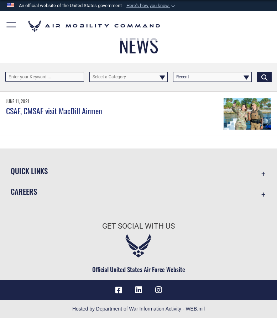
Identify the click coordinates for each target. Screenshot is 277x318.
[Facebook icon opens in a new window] (118, 290)
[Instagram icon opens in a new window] (158, 290)
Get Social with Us (138, 226)
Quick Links (29, 170)
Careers (24, 191)
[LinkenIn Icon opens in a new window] (138, 290)
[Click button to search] (264, 77)
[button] (151, 5)
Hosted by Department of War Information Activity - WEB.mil (138, 309)
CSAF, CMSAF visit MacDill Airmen (54, 110)
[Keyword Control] (44, 77)
